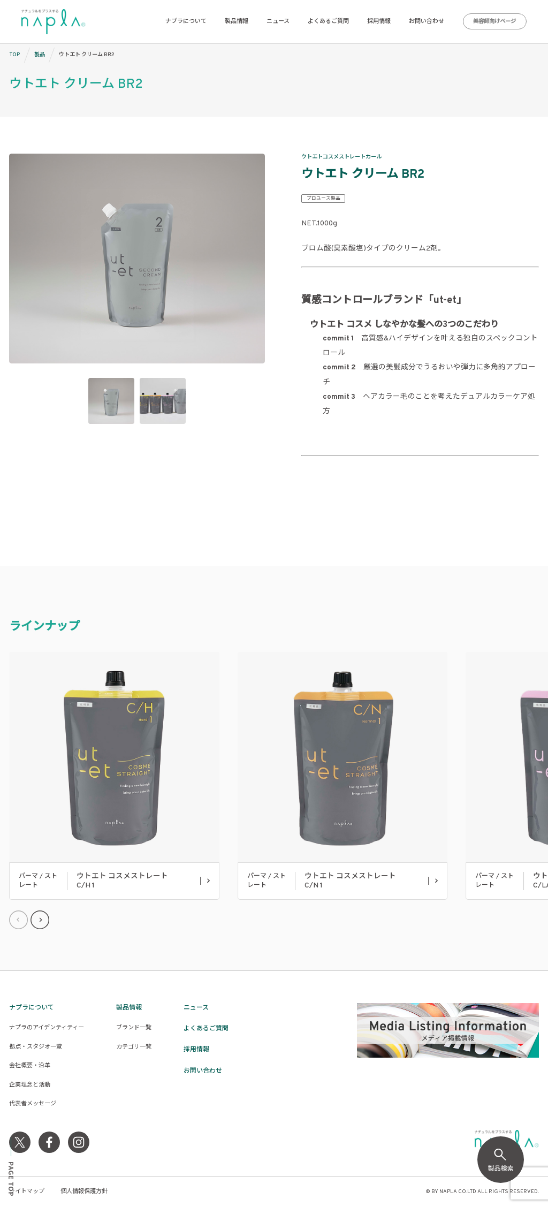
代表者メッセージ (32, 1103)
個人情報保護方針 (84, 1191)
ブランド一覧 (133, 1027)
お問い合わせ (426, 21)
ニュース (278, 21)
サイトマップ (26, 1191)
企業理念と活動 (29, 1085)
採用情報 (379, 21)
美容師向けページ (494, 21)
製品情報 (236, 21)
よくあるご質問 (328, 21)
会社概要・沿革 (29, 1065)
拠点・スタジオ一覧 (35, 1047)
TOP (14, 54)
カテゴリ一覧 (133, 1047)
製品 (39, 54)
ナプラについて (186, 21)
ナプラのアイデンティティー (46, 1027)
